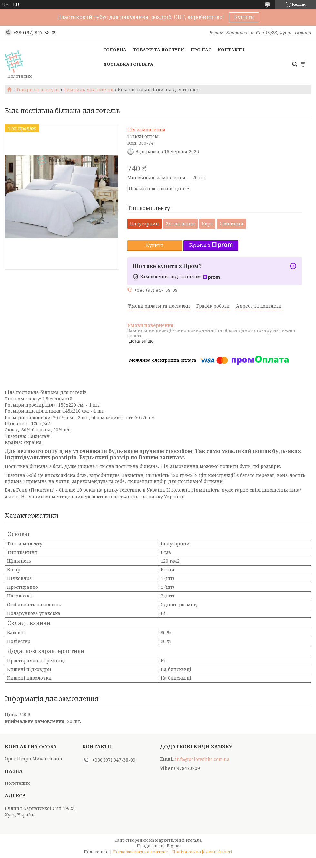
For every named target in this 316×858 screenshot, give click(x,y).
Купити (244, 17)
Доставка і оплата (128, 64)
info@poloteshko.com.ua (202, 759)
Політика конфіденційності (202, 851)
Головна (114, 50)
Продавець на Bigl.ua (158, 846)
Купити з (211, 245)
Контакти (231, 50)
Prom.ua (194, 840)
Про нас (201, 50)
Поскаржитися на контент (140, 851)
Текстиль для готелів (88, 89)
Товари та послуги (158, 50)
